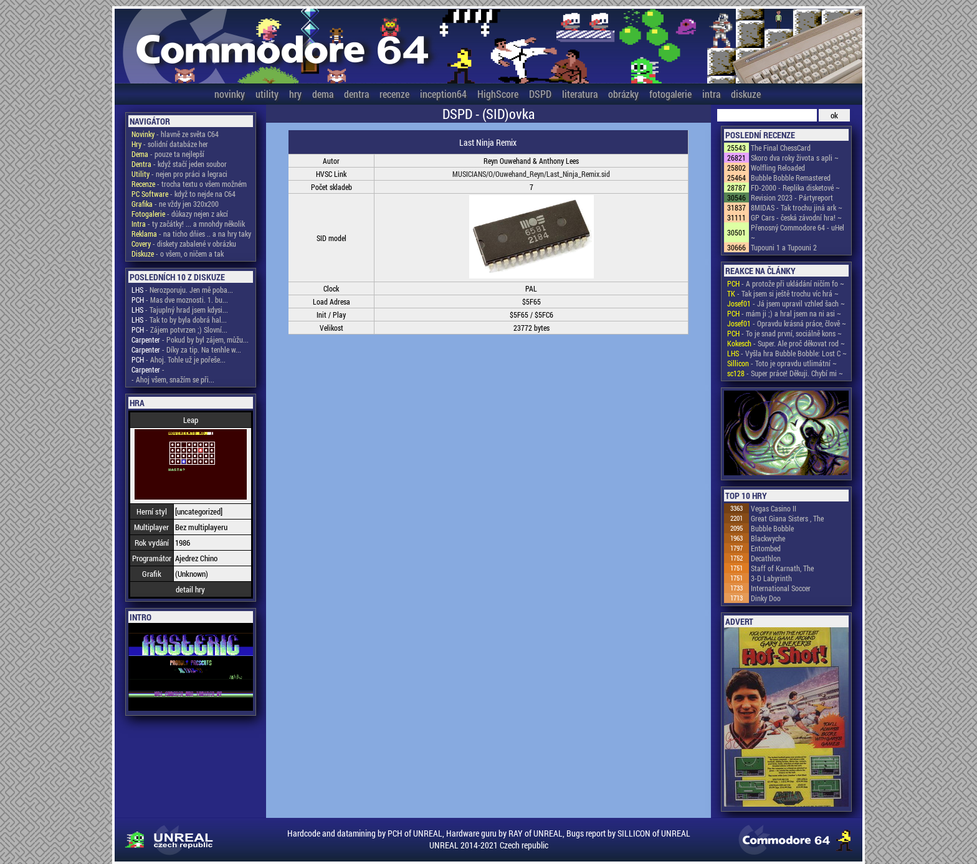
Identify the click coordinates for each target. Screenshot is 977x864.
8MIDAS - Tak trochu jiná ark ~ (796, 207)
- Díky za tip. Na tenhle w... (186, 349)
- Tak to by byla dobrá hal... (179, 320)
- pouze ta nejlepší (167, 154)
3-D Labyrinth (771, 578)
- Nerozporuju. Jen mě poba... (182, 290)
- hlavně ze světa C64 (175, 134)
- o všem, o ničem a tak (177, 254)
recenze (394, 93)
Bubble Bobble (772, 528)
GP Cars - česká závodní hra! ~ (796, 217)
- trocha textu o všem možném (189, 184)
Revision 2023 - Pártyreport (792, 197)
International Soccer (781, 588)
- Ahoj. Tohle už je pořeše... (178, 359)
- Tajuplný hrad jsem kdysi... (179, 310)
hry (295, 93)
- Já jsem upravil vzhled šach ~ (786, 303)
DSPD (540, 93)
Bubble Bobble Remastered (791, 178)
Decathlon (766, 558)
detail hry (190, 589)
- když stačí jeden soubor (179, 164)
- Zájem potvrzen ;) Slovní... (179, 330)
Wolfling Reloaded (778, 168)
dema (322, 93)
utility (267, 93)
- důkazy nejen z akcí (179, 214)
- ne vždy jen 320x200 (175, 204)
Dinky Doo (766, 598)
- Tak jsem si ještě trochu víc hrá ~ (783, 293)
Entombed (766, 548)
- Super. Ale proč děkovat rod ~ (786, 343)
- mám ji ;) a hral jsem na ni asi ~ (784, 313)
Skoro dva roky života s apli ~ (795, 158)
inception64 (443, 93)
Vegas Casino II (773, 508)
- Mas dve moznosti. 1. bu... (179, 300)
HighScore (497, 93)
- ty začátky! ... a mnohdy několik (188, 224)
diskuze (746, 93)
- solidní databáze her (169, 144)
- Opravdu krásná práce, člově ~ (786, 323)
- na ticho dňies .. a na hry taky (191, 234)
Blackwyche (768, 538)
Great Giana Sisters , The (787, 518)
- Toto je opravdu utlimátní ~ (782, 363)
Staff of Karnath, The (782, 568)
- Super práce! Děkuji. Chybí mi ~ (785, 373)
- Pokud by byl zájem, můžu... (190, 339)
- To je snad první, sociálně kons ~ (784, 333)
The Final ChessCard (781, 148)
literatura (580, 93)
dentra (356, 93)
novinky (229, 93)
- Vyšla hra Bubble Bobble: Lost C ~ (787, 353)
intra (711, 93)
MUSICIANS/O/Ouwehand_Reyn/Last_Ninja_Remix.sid (531, 174)
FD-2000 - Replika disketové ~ (795, 187)
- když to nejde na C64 (183, 194)
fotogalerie (670, 93)
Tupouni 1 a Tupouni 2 (784, 247)
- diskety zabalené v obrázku (183, 244)
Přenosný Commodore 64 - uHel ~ (797, 232)
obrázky (623, 93)
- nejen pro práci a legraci (179, 174)
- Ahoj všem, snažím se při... (172, 379)
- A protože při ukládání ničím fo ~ (785, 283)
